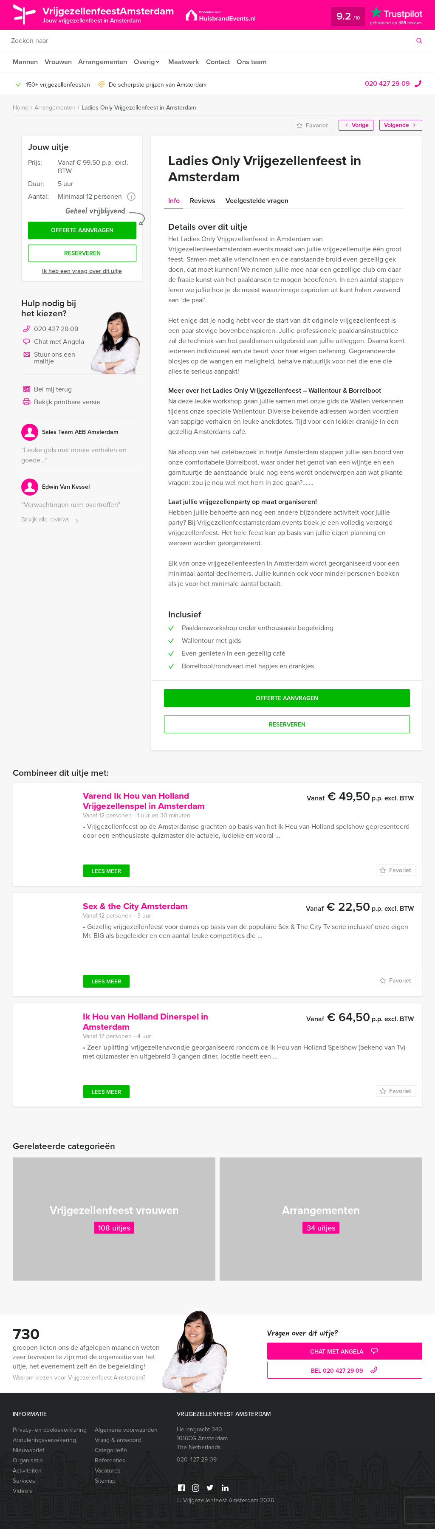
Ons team (258, 62)
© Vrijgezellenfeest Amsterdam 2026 (225, 1500)
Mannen (25, 62)
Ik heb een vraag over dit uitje (82, 273)
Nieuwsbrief (28, 1450)
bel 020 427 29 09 (345, 1371)
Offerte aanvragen (82, 231)
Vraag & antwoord (118, 1440)
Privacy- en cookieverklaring (50, 1429)
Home (20, 107)
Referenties (110, 1460)
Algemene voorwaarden (126, 1429)
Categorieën (111, 1450)
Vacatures (108, 1470)
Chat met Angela (52, 344)
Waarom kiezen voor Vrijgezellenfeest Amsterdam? (79, 1377)
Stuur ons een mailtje (48, 360)
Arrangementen (105, 62)
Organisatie (28, 1460)
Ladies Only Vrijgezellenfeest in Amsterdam (139, 107)
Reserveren (82, 255)
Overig (147, 62)
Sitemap (105, 1480)
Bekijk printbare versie (60, 404)
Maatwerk (189, 62)
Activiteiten (27, 1470)
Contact (224, 62)
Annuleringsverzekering (44, 1440)
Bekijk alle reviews (50, 522)
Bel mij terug (46, 391)
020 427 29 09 (387, 83)
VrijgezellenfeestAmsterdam (116, 14)
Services (24, 1480)
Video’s (22, 1491)
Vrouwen (59, 62)
